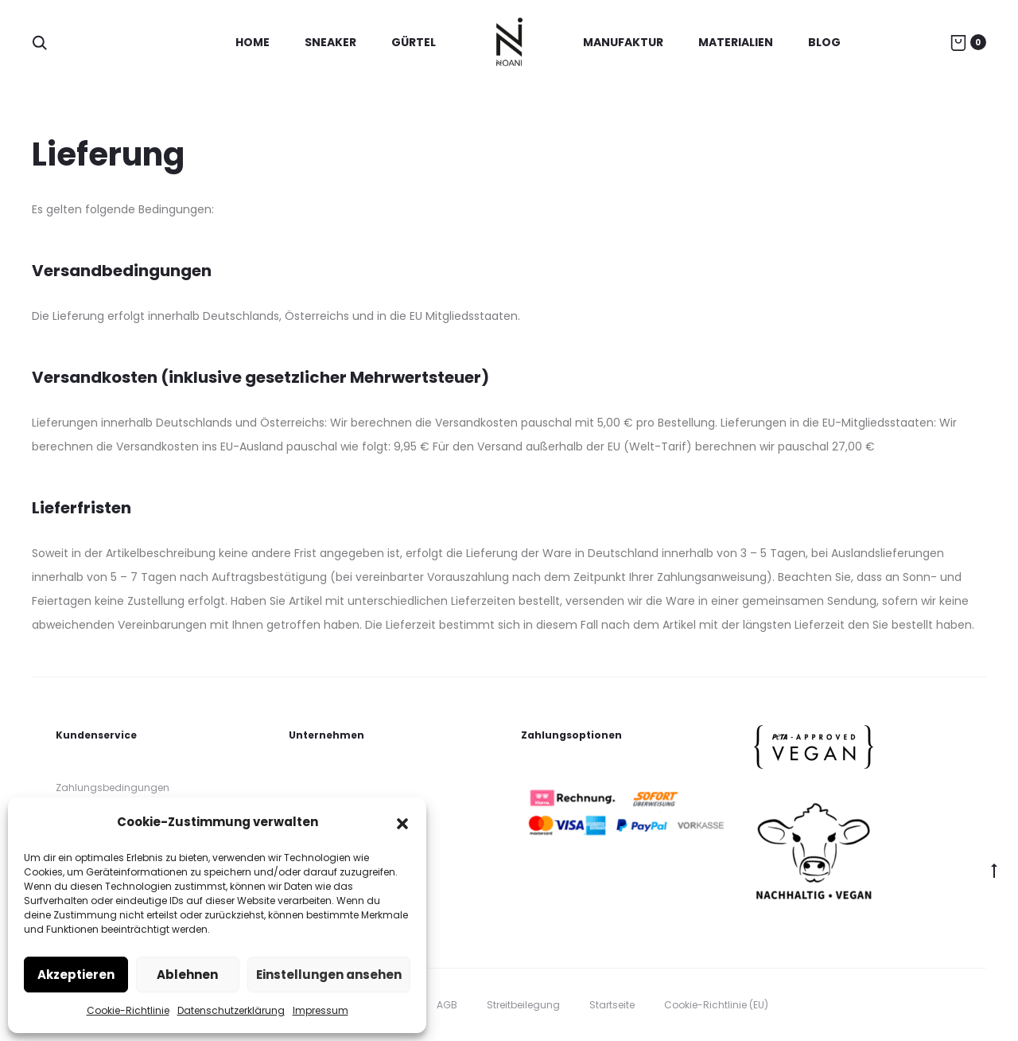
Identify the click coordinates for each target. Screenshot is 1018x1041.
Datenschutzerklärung (231, 1010)
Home (252, 42)
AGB (447, 1005)
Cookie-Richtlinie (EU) (716, 1005)
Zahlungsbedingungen (112, 787)
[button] (402, 822)
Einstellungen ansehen (329, 974)
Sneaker (330, 42)
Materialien (735, 42)
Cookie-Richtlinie (128, 1010)
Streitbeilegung (523, 1005)
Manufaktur (623, 42)
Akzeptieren (76, 974)
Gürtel (413, 42)
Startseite (612, 1005)
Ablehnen (187, 974)
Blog (824, 42)
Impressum (320, 1010)
